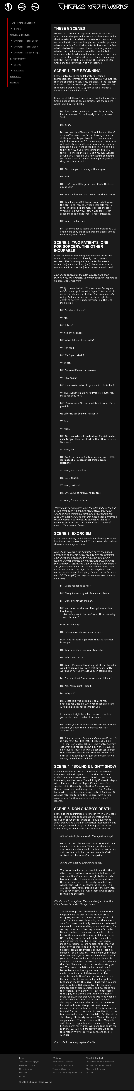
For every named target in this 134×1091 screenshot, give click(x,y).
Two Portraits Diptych (22, 23)
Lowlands (15, 76)
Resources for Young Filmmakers (67, 1073)
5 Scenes (19, 70)
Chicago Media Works (41, 1083)
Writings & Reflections (63, 1066)
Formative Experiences (63, 1062)
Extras (17, 64)
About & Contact (94, 1058)
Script (17, 28)
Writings (57, 1058)
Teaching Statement (61, 1069)
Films (21, 1058)
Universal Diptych (20, 34)
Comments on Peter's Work (98, 1066)
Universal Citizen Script (27, 52)
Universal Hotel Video (26, 46)
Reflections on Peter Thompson (100, 1062)
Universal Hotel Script (26, 40)
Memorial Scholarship (95, 1069)
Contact (89, 1073)
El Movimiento (18, 58)
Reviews (14, 82)
